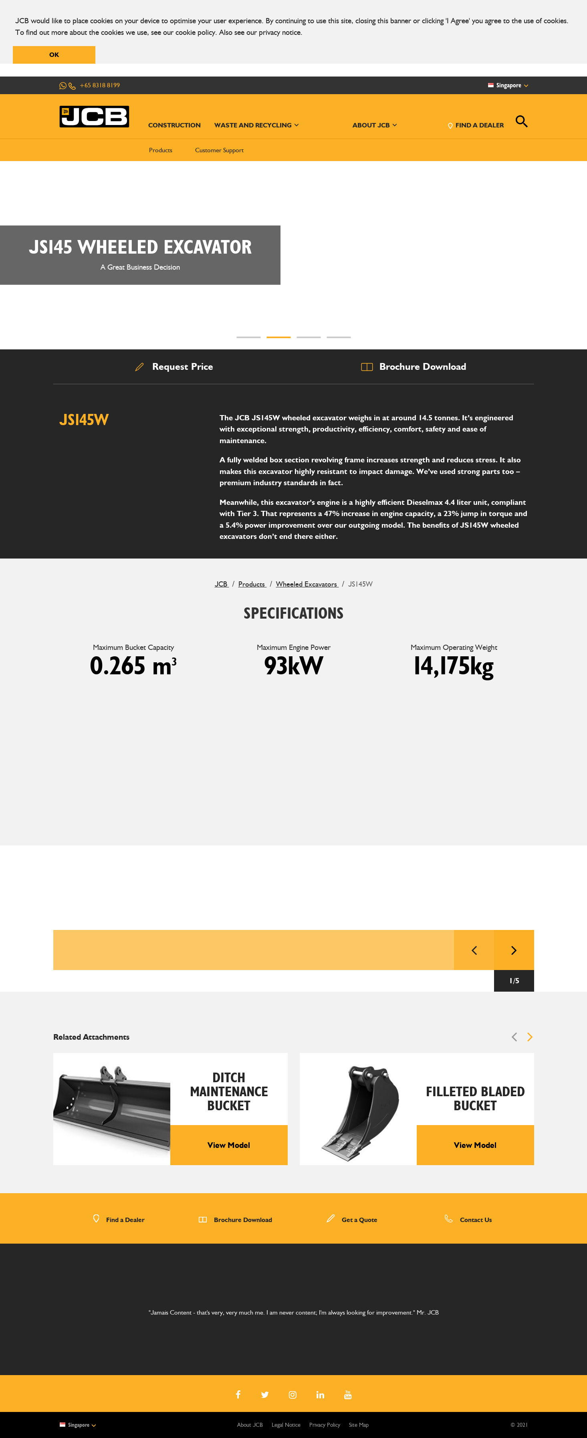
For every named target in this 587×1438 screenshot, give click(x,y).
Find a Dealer (119, 1220)
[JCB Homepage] (94, 116)
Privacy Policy (324, 1425)
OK (54, 54)
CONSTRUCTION (174, 125)
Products (160, 150)
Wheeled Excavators (307, 584)
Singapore (77, 1425)
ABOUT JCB (375, 125)
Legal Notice (286, 1425)
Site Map (359, 1425)
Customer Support (219, 150)
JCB (222, 584)
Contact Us (468, 1220)
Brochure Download (235, 1220)
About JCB (250, 1425)
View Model (229, 1145)
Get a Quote (351, 1220)
